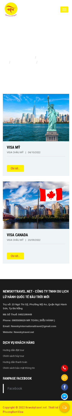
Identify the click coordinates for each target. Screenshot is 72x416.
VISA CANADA (17, 235)
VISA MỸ (13, 147)
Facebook (15, 388)
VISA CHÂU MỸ (15, 152)
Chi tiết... (15, 168)
